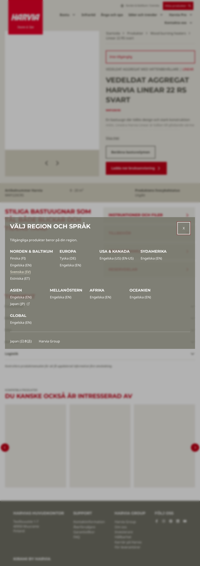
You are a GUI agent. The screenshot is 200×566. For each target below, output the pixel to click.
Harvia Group (49, 341)
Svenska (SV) (20, 271)
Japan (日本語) (21, 341)
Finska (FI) (18, 258)
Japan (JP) (20, 303)
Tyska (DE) (68, 258)
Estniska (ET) (20, 278)
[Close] (183, 228)
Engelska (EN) (21, 265)
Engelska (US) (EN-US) (117, 258)
